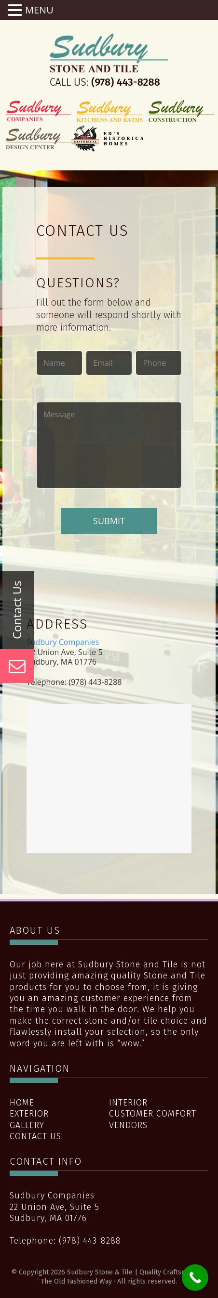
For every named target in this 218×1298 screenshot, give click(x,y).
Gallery (27, 1125)
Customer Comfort (152, 1113)
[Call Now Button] (195, 1277)
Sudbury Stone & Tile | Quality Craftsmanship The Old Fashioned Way (109, 60)
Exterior (29, 1113)
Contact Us (35, 1136)
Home (22, 1102)
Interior (128, 1102)
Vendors (128, 1125)
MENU (39, 9)
